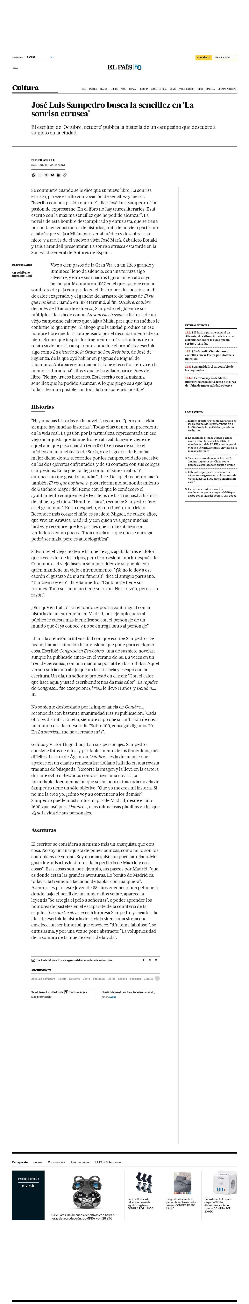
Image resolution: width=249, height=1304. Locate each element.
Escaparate (20, 1162)
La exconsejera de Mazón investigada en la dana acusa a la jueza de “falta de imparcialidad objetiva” (210, 381)
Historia (143, 89)
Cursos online (56, 1162)
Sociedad (135, 978)
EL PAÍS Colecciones (108, 1162)
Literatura (99, 978)
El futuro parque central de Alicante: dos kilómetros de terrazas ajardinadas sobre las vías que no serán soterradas (210, 338)
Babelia (210, 89)
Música (93, 89)
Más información (42, 996)
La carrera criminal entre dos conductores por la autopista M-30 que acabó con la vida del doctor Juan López (212, 492)
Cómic (173, 89)
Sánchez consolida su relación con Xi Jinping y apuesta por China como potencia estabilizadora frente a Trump (211, 461)
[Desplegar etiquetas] (157, 978)
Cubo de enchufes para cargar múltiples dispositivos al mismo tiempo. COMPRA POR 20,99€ (217, 1205)
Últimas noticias (227, 89)
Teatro (104, 89)
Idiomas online (80, 1162)
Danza (132, 89)
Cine (84, 89)
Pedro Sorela (43, 160)
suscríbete (203, 57)
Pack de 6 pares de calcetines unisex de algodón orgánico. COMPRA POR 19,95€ (140, 1204)
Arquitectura (159, 89)
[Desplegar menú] (15, 67)
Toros (199, 89)
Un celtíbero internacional (22, 274)
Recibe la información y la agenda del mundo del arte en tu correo (75, 960)
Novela (62, 978)
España (122, 978)
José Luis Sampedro (43, 978)
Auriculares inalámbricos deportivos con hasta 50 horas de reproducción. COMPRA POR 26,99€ (84, 1216)
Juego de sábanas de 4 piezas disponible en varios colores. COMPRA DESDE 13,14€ (181, 1204)
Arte (123, 89)
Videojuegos (186, 89)
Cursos (37, 1162)
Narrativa (74, 978)
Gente (86, 978)
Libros (114, 89)
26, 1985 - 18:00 (52, 165)
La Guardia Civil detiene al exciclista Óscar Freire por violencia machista (209, 355)
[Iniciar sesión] (225, 57)
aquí (113, 996)
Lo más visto (194, 412)
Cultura (25, 88)
